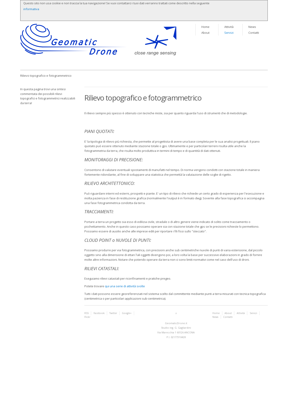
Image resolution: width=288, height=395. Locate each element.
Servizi (229, 33)
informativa (31, 9)
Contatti (253, 33)
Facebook (99, 313)
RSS (86, 313)
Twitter (113, 313)
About (205, 33)
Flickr (87, 317)
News (252, 27)
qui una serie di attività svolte (125, 286)
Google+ (127, 313)
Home (205, 27)
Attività (229, 27)
